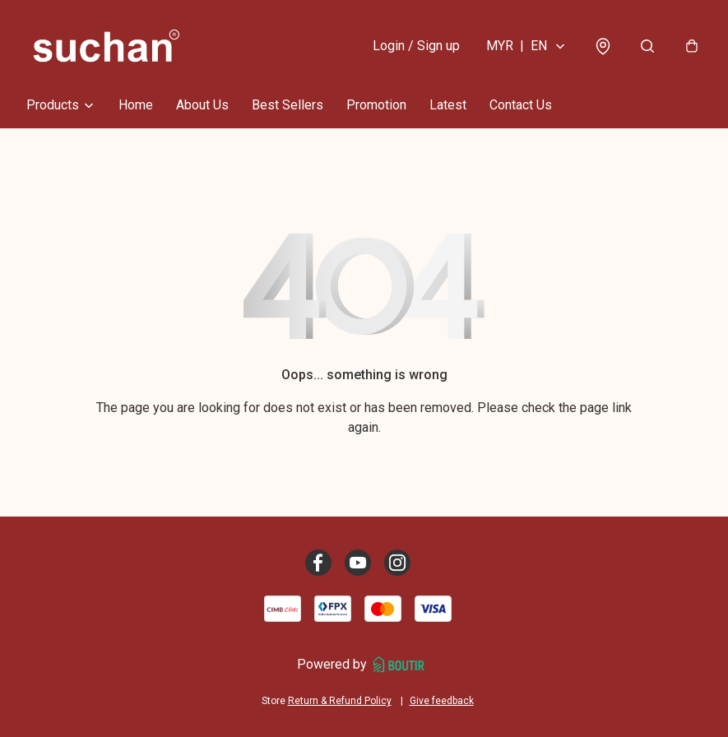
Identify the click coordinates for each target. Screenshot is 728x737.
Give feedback (442, 701)
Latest (447, 105)
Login (416, 45)
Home (135, 105)
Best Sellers (287, 105)
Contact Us (520, 105)
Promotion (376, 105)
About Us (202, 105)
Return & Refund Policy (340, 701)
